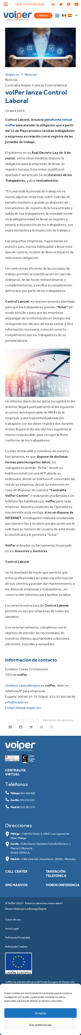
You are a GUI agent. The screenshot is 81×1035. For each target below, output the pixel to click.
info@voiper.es (16, 702)
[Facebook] (68, 4)
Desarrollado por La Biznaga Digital (25, 908)
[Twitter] (60, 4)
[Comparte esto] (21, 727)
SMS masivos (16, 885)
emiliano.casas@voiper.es (24, 685)
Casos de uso (13, 919)
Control (37, 85)
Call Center (16, 871)
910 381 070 (27, 807)
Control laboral (56, 85)
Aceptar (40, 1013)
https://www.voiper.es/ (24, 708)
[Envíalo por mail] (10, 727)
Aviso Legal (12, 928)
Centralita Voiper (17, 85)
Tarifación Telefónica (56, 873)
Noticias (11, 80)
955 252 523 (27, 800)
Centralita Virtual (15, 772)
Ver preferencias (40, 1025)
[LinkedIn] (53, 4)
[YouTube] (76, 4)
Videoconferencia (62, 885)
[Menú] (57, 15)
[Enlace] (17, 15)
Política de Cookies (16, 946)
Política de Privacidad (17, 937)
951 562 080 (28, 793)
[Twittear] (31, 727)
